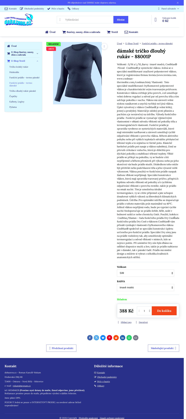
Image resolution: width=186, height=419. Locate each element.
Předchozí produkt (61, 348)
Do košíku (164, 311)
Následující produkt (163, 348)
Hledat (121, 19)
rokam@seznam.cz (22, 385)
